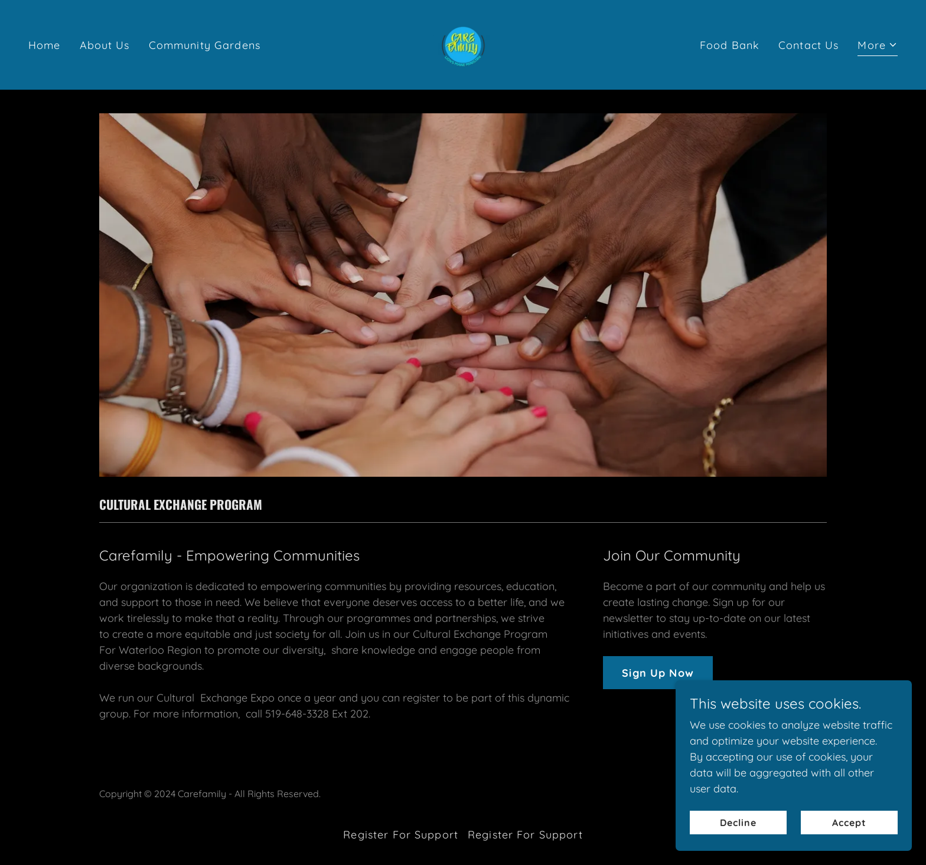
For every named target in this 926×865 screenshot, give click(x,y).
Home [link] (44, 45)
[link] (463, 44)
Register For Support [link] (400, 834)
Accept (849, 847)
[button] (877, 46)
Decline (738, 847)
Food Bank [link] (729, 45)
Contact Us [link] (808, 45)
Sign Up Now (657, 673)
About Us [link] (105, 45)
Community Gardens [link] (204, 45)
